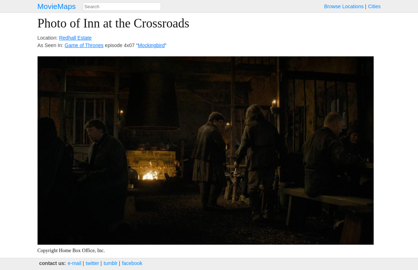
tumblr (111, 263)
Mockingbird (151, 45)
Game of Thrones (84, 45)
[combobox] (122, 6)
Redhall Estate (75, 38)
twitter (92, 263)
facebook (132, 263)
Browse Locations (344, 6)
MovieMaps (57, 6)
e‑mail (74, 263)
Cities (374, 6)
